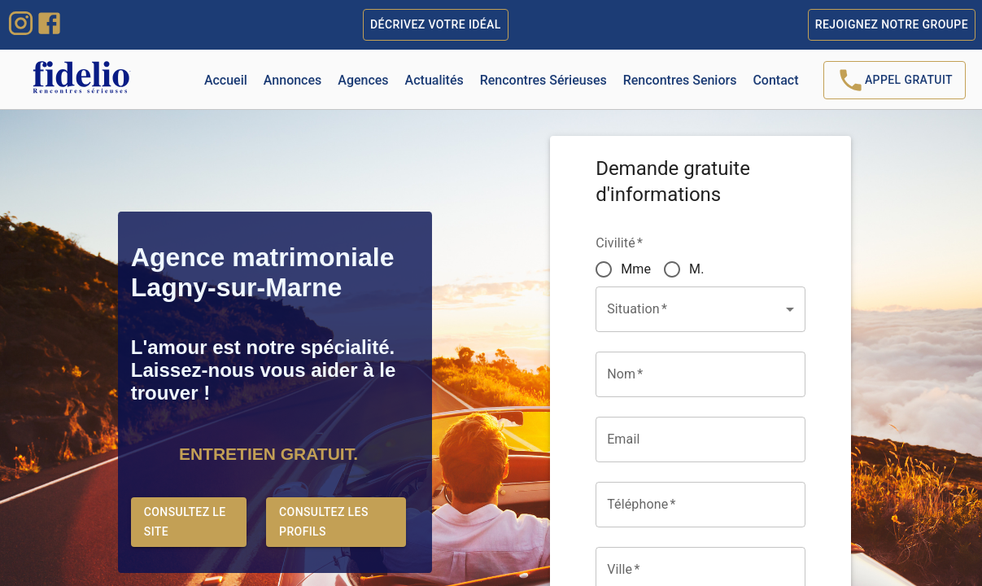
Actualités (434, 80)
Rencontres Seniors (680, 80)
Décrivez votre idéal (436, 25)
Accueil (225, 80)
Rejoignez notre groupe (892, 25)
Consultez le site (189, 522)
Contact (775, 80)
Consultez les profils (336, 522)
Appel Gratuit (894, 80)
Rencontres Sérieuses (543, 80)
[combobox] (688, 569)
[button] (700, 309)
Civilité (619, 243)
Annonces (292, 80)
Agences (363, 80)
